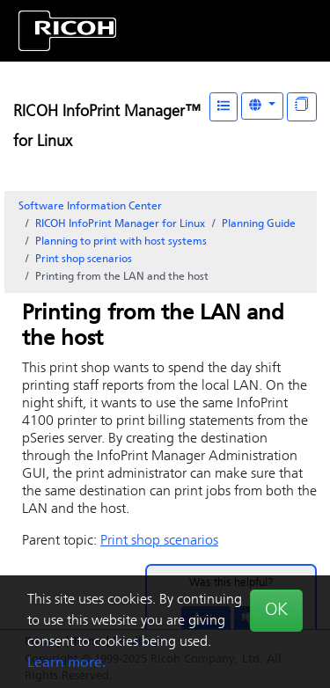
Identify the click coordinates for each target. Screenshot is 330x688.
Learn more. (66, 663)
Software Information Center (90, 206)
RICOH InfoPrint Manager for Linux (120, 224)
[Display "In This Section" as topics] (302, 106)
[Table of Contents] (223, 106)
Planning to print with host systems (121, 242)
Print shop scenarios (83, 259)
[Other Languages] (262, 106)
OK (276, 610)
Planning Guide (259, 224)
